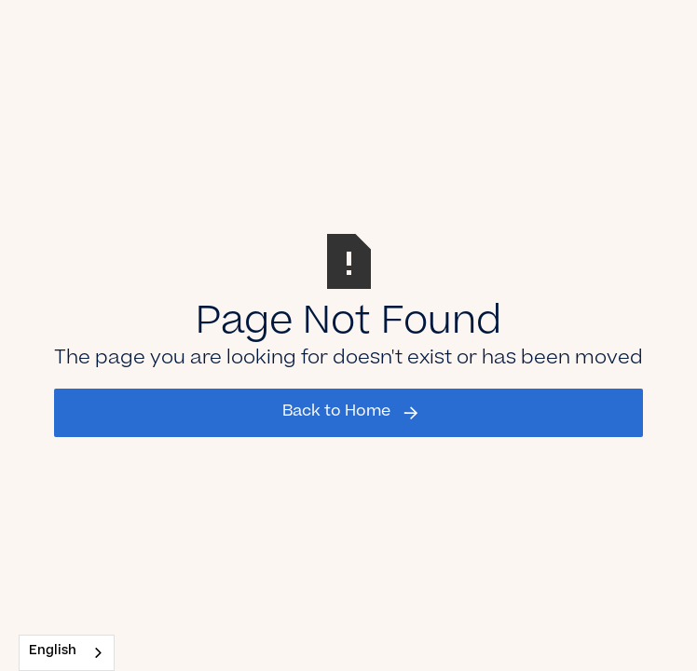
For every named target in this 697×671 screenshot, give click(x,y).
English (52, 652)
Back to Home (336, 411)
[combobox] (67, 653)
